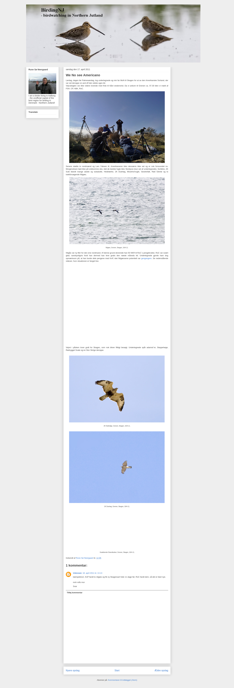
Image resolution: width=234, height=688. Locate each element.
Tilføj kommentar (75, 592)
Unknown (77, 573)
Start (117, 670)
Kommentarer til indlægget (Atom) (122, 680)
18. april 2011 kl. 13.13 (92, 573)
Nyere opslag (73, 670)
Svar (75, 586)
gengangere (146, 258)
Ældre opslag (161, 670)
